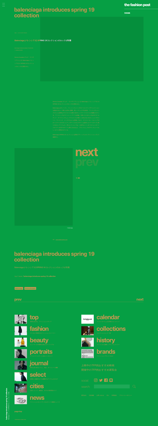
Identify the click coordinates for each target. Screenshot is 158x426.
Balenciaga (18, 288)
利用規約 (114, 395)
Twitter (101, 380)
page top (18, 411)
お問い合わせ (100, 395)
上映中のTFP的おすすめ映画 (97, 365)
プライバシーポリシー (125, 395)
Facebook (106, 380)
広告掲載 (91, 395)
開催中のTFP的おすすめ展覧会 (99, 369)
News (127, 13)
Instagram (95, 380)
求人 (108, 395)
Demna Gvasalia (30, 288)
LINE (111, 380)
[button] (87, 151)
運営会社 (83, 395)
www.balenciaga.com (61, 239)
